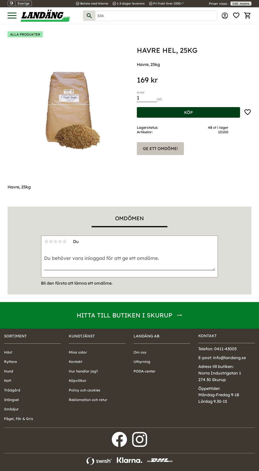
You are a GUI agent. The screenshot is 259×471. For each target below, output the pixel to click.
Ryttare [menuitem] (10, 361)
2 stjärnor (51, 241)
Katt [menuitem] (7, 380)
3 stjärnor (55, 241)
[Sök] (89, 16)
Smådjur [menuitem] (11, 409)
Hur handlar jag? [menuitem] (83, 371)
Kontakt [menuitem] (75, 361)
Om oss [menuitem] (140, 352)
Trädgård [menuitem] (12, 390)
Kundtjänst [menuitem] (82, 336)
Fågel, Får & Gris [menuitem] (18, 418)
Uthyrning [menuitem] (142, 361)
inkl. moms (240, 4)
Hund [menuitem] (8, 371)
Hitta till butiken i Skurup (124, 315)
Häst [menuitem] (8, 352)
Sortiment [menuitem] (15, 336)
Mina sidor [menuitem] (225, 15)
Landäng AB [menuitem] (146, 336)
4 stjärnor (60, 241)
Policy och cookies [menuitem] (84, 390)
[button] (12, 15)
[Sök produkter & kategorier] (156, 16)
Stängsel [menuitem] (11, 400)
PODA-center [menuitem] (145, 371)
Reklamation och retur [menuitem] (88, 400)
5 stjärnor (64, 241)
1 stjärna (46, 241)
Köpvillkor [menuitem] (78, 380)
